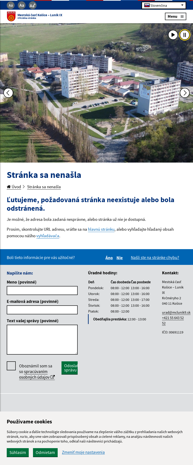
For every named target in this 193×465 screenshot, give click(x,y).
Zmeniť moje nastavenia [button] (83, 452)
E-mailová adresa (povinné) (33, 301)
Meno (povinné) (22, 282)
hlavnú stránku (101, 229)
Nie (120, 257)
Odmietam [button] (45, 452)
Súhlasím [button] (17, 452)
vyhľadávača (47, 235)
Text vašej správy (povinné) (33, 320)
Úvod (14, 186)
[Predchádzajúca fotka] (8, 93)
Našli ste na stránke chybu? (155, 257)
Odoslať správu (70, 368)
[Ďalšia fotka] (185, 93)
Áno (109, 257)
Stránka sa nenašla (44, 186)
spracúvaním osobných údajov (37, 374)
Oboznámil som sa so (37, 371)
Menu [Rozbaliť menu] (176, 16)
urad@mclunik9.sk (176, 312)
